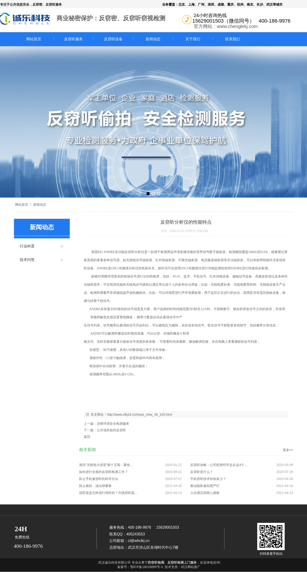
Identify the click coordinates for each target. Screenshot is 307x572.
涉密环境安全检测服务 (113, 423)
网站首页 (33, 39)
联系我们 (232, 39)
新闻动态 (153, 39)
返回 (87, 436)
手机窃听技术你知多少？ (208, 479)
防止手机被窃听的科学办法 (98, 479)
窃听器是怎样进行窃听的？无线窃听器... (108, 493)
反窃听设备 (113, 39)
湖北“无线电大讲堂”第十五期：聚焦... (106, 465)
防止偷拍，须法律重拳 (95, 486)
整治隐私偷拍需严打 (205, 486)
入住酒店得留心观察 (205, 493)
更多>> (288, 450)
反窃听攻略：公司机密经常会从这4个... (218, 465)
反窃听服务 (73, 39)
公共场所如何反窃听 (111, 430)
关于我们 (192, 39)
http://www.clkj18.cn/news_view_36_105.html (139, 414)
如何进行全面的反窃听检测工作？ (103, 472)
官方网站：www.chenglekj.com (226, 26)
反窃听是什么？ (201, 472)
